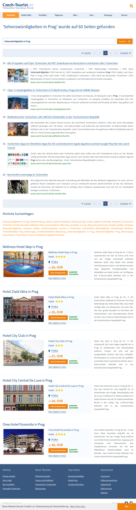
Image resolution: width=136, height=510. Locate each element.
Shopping (109, 15)
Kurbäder (43, 15)
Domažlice (25, 224)
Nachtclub (102, 224)
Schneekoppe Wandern (122, 228)
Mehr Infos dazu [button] (77, 506)
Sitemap (104, 492)
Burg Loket (7, 480)
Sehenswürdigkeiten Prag (107, 231)
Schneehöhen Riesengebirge (95, 228)
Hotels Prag (73, 480)
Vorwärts (124, 53)
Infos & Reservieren (58, 273)
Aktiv (76, 15)
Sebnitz (49, 221)
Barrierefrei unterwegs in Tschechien (27, 174)
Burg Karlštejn (8, 484)
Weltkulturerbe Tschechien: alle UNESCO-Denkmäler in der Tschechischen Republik (53, 116)
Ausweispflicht (52, 224)
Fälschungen (127, 231)
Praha (54, 261)
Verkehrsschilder (116, 224)
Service (125, 15)
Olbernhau (65, 224)
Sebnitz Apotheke (62, 221)
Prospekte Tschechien (11, 488)
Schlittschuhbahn (49, 228)
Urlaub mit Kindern (76, 484)
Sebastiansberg (37, 221)
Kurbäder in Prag (78, 224)
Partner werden (9, 476)
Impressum (105, 476)
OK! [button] (126, 506)
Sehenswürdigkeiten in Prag (16, 221)
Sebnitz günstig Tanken (82, 221)
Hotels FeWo (27, 15)
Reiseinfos (11, 15)
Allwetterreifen (37, 224)
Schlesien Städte (31, 228)
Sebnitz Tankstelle (102, 221)
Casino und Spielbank (37, 234)
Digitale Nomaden (56, 234)
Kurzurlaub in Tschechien (14, 234)
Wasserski (92, 224)
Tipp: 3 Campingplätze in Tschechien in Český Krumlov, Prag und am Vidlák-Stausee (53, 90)
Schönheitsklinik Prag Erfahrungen (19, 231)
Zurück (87, 53)
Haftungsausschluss (109, 480)
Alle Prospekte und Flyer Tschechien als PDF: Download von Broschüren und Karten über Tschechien (62, 63)
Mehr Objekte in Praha (57, 278)
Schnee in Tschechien (69, 228)
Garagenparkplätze (76, 476)
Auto (92, 15)
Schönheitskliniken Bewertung (51, 231)
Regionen (59, 15)
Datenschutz (106, 484)
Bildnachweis (106, 488)
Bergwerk (116, 221)
